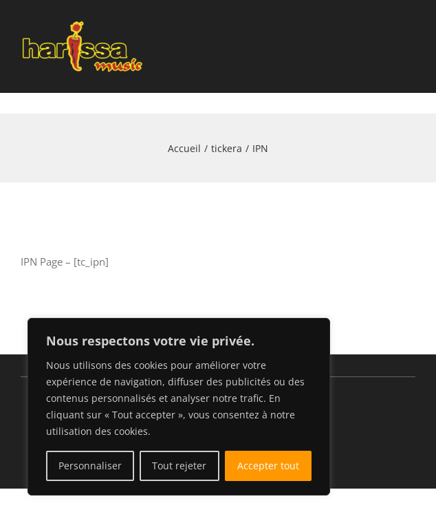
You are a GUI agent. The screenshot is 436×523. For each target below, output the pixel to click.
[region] (179, 406)
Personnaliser (90, 465)
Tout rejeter (179, 465)
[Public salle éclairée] (82, 18)
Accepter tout (268, 465)
